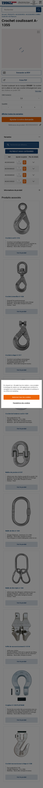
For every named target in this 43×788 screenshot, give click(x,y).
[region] (21, 394)
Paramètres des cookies (21, 403)
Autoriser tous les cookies (21, 397)
